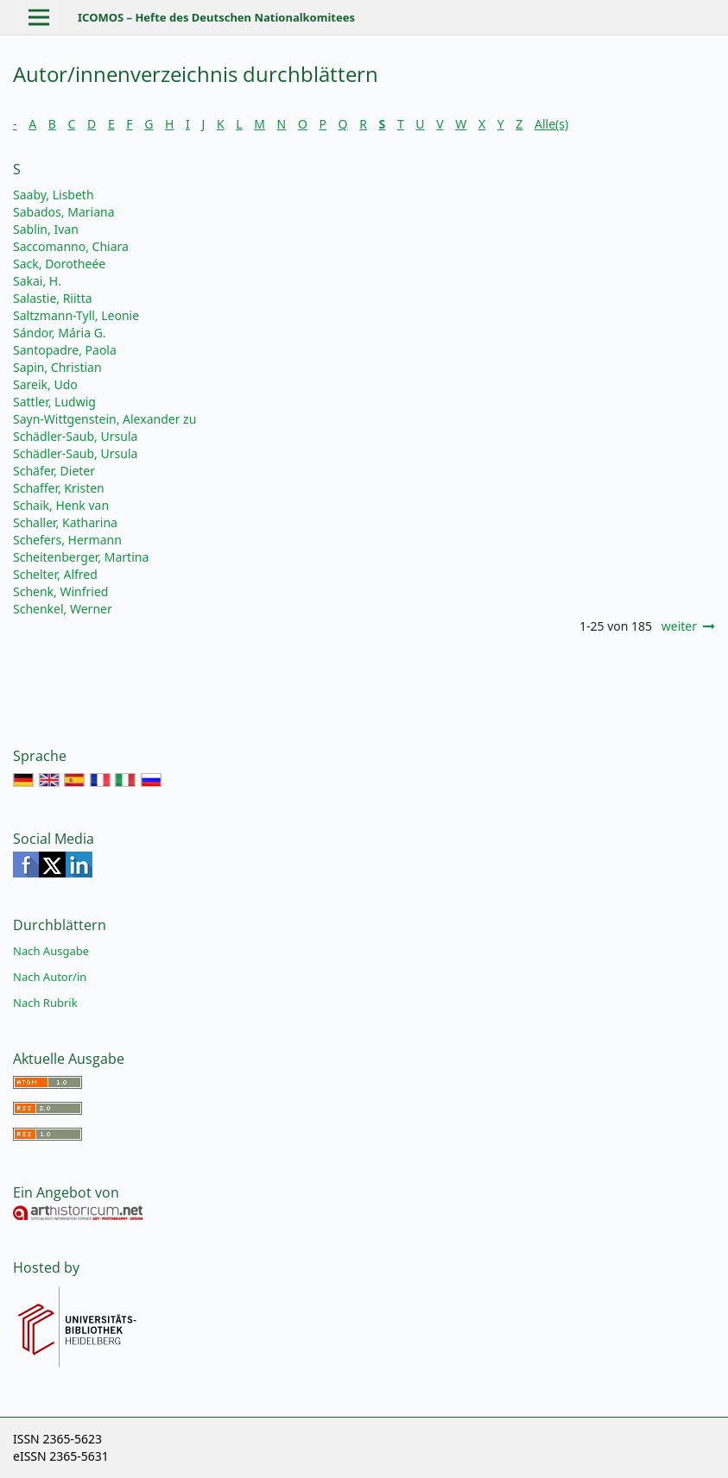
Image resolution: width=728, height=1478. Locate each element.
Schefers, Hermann (67, 539)
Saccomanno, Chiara (71, 246)
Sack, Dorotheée (59, 263)
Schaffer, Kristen (58, 488)
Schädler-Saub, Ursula (75, 436)
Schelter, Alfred (55, 574)
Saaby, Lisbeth (53, 194)
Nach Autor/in (49, 976)
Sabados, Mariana (64, 212)
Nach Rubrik (45, 1002)
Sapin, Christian (57, 367)
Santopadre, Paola (65, 350)
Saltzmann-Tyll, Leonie (76, 315)
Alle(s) (551, 124)
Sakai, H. (37, 281)
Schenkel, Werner (62, 609)
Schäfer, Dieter (54, 470)
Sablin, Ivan (46, 229)
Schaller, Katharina (65, 522)
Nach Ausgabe (51, 951)
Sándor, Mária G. (59, 332)
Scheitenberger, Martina (81, 557)
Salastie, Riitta (52, 298)
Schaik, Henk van (61, 505)
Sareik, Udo (45, 384)
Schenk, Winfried (60, 591)
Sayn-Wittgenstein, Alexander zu (104, 419)
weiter (679, 626)
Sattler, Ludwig (54, 401)
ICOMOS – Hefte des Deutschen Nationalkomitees (216, 17)
